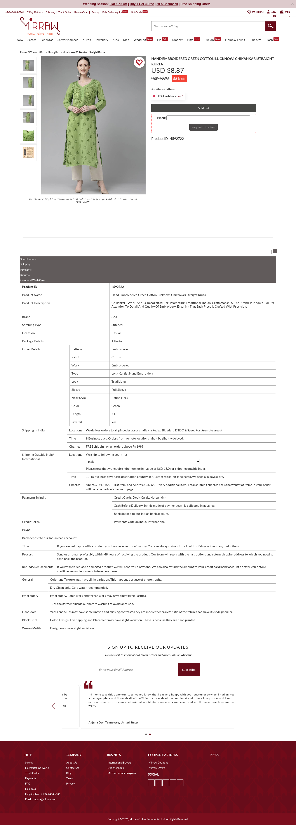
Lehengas (47, 40)
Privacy (70, 783)
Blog (68, 773)
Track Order (64, 12)
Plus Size (255, 40)
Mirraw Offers (157, 767)
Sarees (32, 40)
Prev (55, 706)
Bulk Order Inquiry (112, 12)
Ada (114, 317)
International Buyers (119, 762)
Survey (95, 12)
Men (126, 40)
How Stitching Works (37, 767)
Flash (272, 39)
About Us (71, 762)
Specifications (28, 259)
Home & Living (235, 40)
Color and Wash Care (32, 280)
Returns (25, 275)
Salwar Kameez (67, 40)
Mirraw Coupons (158, 762)
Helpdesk (30, 788)
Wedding (143, 39)
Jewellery (101, 40)
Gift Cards (139, 12)
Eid (162, 39)
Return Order (81, 12)
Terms (69, 778)
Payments (25, 269)
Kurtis (86, 40)
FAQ (28, 783)
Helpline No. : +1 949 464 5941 (43, 794)
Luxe (193, 39)
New (20, 40)
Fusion (213, 39)
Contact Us (72, 767)
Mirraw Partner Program (122, 773)
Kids (116, 40)
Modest (177, 40)
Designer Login (116, 767)
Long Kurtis (119, 373)
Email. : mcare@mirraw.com (41, 799)
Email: (161, 117)
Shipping (25, 264)
